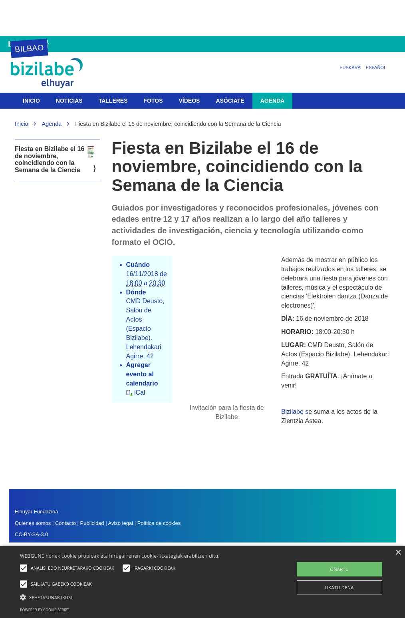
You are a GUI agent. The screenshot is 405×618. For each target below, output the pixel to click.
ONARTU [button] (339, 569)
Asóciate (230, 100)
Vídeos (189, 100)
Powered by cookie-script (44, 609)
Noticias (69, 100)
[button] (138, 597)
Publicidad (92, 523)
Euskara (350, 67)
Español (376, 67)
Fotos (153, 100)
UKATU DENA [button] (339, 587)
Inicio (31, 100)
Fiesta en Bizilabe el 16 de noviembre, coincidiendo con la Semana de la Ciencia (54, 159)
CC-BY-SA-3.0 (31, 534)
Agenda (272, 100)
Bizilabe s (294, 411)
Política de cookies (159, 523)
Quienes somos (33, 523)
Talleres (113, 100)
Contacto (66, 523)
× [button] (398, 553)
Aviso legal (120, 523)
